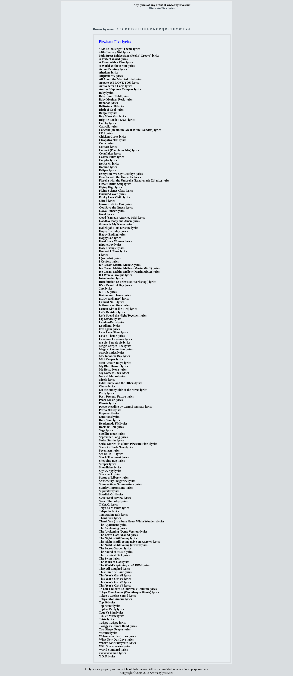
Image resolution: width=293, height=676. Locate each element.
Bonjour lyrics (108, 113)
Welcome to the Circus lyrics (117, 636)
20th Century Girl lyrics (114, 52)
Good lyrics (106, 214)
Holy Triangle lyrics (111, 248)
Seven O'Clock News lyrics (116, 447)
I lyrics (103, 254)
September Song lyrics (113, 437)
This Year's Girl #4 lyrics (115, 585)
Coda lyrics (106, 143)
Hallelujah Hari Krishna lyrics (118, 227)
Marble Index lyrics (111, 352)
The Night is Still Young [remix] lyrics (123, 545)
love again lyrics (109, 329)
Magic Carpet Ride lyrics (115, 345)
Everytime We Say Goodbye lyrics (121, 173)
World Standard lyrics (113, 649)
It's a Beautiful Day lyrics (115, 285)
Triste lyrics (106, 619)
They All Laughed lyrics (114, 568)
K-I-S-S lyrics (108, 291)
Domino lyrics (108, 167)
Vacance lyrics (108, 632)
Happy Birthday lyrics (113, 231)
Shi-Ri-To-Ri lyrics (111, 453)
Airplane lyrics (108, 72)
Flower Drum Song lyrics (115, 183)
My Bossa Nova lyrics (113, 369)
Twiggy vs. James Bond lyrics (118, 626)
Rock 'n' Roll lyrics (111, 426)
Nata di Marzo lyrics (112, 376)
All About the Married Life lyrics (120, 79)
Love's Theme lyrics (112, 335)
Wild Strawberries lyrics (115, 646)
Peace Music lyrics (111, 399)
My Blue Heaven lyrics (113, 366)
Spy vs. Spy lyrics (110, 470)
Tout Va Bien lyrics (111, 612)
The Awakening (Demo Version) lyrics (123, 531)
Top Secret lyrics (109, 605)
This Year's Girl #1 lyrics (115, 575)
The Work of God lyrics (114, 561)
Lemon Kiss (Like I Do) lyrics (118, 308)
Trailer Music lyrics (111, 615)
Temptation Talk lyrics (113, 514)
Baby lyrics (106, 92)
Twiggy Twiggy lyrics (112, 622)
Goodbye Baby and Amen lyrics (119, 221)
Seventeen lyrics (109, 450)
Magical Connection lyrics (116, 349)
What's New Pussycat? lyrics (117, 642)
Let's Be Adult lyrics (112, 312)
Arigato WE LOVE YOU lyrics (119, 82)
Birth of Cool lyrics (111, 109)
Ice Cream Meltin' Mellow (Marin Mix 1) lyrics (129, 268)
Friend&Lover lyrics (112, 194)
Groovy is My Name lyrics (115, 224)
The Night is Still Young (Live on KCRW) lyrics (129, 541)
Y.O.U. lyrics (107, 656)
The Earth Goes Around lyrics (118, 534)
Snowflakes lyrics (110, 467)
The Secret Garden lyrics (115, 548)
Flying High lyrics (110, 187)
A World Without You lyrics (117, 65)
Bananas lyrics (108, 102)
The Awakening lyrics (113, 528)
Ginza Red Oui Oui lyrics (115, 204)
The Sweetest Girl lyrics (114, 555)
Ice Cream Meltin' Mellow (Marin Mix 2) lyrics (129, 271)
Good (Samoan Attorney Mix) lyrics (122, 217)
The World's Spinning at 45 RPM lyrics (124, 565)
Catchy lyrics (107, 123)
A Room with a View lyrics (116, 62)
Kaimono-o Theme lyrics (115, 295)
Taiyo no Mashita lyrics (114, 507)
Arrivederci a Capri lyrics (115, 86)
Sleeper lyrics (107, 464)
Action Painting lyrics (113, 69)
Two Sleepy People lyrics (115, 629)
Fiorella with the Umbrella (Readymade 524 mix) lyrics (134, 180)
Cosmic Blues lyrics (111, 156)
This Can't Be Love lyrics (115, 572)
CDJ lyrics (106, 133)
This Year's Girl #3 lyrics (115, 582)
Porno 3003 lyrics (110, 410)
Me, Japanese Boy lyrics (114, 356)
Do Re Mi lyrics (109, 163)
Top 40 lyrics (107, 602)
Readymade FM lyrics (113, 423)
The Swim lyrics (109, 558)
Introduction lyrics (111, 278)
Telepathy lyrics (109, 511)
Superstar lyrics (109, 491)
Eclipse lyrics (107, 170)
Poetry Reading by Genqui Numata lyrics (125, 406)
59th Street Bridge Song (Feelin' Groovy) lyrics (129, 55)
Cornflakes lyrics (110, 153)
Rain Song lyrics (109, 420)
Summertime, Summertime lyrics (120, 484)
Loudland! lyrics (109, 325)
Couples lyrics (108, 160)
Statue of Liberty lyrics (114, 477)
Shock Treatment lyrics (114, 457)
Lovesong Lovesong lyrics (115, 339)
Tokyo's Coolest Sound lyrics (117, 595)
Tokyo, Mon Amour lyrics (115, 599)
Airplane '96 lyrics (111, 75)
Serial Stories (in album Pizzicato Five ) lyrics (128, 443)
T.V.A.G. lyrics (108, 504)
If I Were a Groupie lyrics (115, 275)
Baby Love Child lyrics (113, 96)
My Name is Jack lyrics (114, 372)
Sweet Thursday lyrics (113, 501)
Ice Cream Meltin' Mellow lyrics (119, 264)
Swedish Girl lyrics (111, 494)
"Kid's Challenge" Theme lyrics (119, 48)
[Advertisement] (77, 66)
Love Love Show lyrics (113, 332)
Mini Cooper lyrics (111, 359)
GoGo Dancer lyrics (112, 210)
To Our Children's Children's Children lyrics (128, 588)
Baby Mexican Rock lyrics (116, 99)
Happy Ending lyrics (112, 234)
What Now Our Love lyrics (116, 639)
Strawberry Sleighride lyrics (117, 480)
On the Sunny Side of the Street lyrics (123, 389)
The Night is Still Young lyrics (118, 538)
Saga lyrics (106, 430)
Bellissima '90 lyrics (111, 106)
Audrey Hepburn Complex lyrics (120, 89)
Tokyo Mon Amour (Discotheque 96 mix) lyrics (129, 592)
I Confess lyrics (109, 261)
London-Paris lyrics (112, 322)
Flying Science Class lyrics (116, 190)
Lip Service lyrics (110, 318)
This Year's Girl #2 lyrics (115, 578)
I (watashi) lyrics (110, 258)
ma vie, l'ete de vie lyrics (114, 342)
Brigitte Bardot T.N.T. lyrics (117, 119)
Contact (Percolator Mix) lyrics (119, 150)
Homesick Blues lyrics (113, 251)
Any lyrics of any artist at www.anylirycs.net (161, 5)
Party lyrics (106, 393)
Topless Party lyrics (111, 609)
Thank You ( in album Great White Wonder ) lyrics (131, 521)
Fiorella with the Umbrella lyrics (120, 177)
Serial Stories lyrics (111, 440)
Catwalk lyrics (108, 126)
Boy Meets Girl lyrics (112, 116)
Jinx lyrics (105, 288)
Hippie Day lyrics (110, 244)
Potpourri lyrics (109, 413)
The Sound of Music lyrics (116, 551)
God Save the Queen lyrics (116, 207)
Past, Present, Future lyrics (116, 396)
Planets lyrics (107, 403)
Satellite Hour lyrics (112, 433)
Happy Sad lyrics (110, 237)
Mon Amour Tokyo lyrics (115, 362)
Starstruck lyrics (109, 474)
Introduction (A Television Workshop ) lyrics (127, 281)
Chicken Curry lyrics (112, 136)
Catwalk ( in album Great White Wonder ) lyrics (130, 129)
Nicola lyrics (107, 379)
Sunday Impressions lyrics (116, 487)
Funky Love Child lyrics (114, 197)
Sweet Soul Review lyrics (115, 497)
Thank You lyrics (110, 518)
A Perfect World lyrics (113, 59)
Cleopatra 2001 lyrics (112, 140)
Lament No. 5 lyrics (111, 302)
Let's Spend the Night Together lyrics (123, 315)
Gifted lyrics (107, 200)
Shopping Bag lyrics (112, 460)
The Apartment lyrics (113, 524)
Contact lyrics (108, 146)
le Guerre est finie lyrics (114, 305)
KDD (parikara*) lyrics (114, 298)
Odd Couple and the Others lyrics (120, 383)
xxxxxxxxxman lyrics (112, 653)
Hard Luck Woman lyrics (115, 241)
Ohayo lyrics (107, 386)
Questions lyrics (109, 416)
